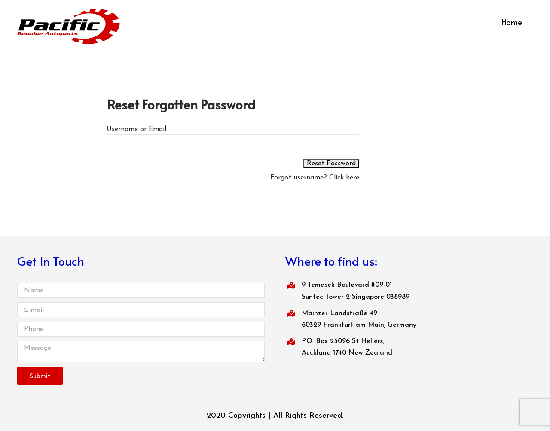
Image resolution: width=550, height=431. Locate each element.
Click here (344, 177)
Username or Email (136, 129)
